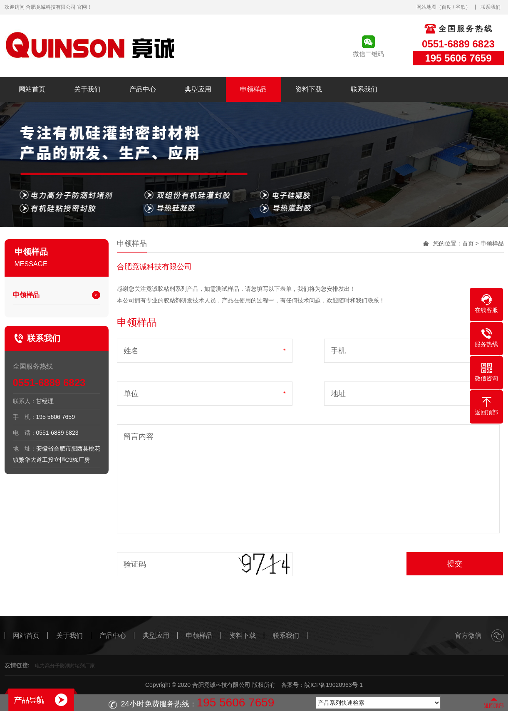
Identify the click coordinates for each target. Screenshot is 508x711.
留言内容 (139, 436)
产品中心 (142, 89)
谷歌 (461, 7)
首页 (468, 243)
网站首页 (32, 89)
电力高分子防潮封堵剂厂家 (65, 666)
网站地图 (426, 7)
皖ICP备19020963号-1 (334, 684)
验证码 (135, 564)
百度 (446, 7)
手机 (338, 351)
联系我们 (491, 7)
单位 (131, 393)
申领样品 (253, 89)
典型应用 (198, 89)
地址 (338, 393)
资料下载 (308, 89)
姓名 (131, 351)
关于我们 (87, 89)
